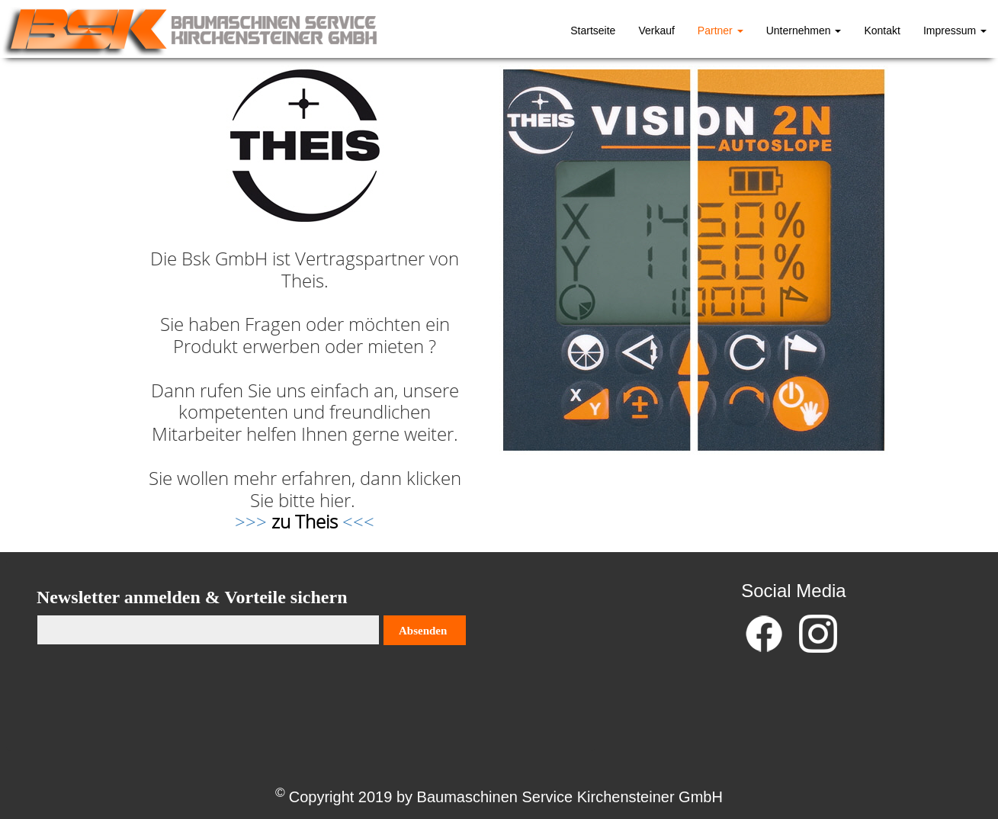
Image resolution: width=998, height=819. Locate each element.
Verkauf (656, 30)
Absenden (423, 631)
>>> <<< (304, 521)
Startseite (592, 30)
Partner (720, 30)
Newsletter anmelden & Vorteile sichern (192, 597)
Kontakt (882, 30)
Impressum (955, 30)
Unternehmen (804, 30)
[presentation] (152, 691)
